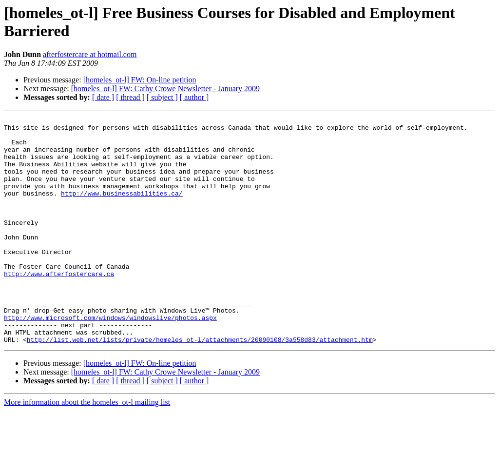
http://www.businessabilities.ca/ (122, 209)
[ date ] (103, 97)
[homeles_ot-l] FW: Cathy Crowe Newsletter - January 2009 (165, 88)
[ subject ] (162, 97)
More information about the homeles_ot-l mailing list (87, 447)
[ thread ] (130, 97)
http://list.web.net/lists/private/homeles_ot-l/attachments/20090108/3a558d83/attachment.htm (200, 384)
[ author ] (194, 97)
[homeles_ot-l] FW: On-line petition (139, 80)
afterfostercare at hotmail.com (89, 54)
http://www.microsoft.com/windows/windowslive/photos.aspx (110, 358)
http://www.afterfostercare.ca (59, 305)
